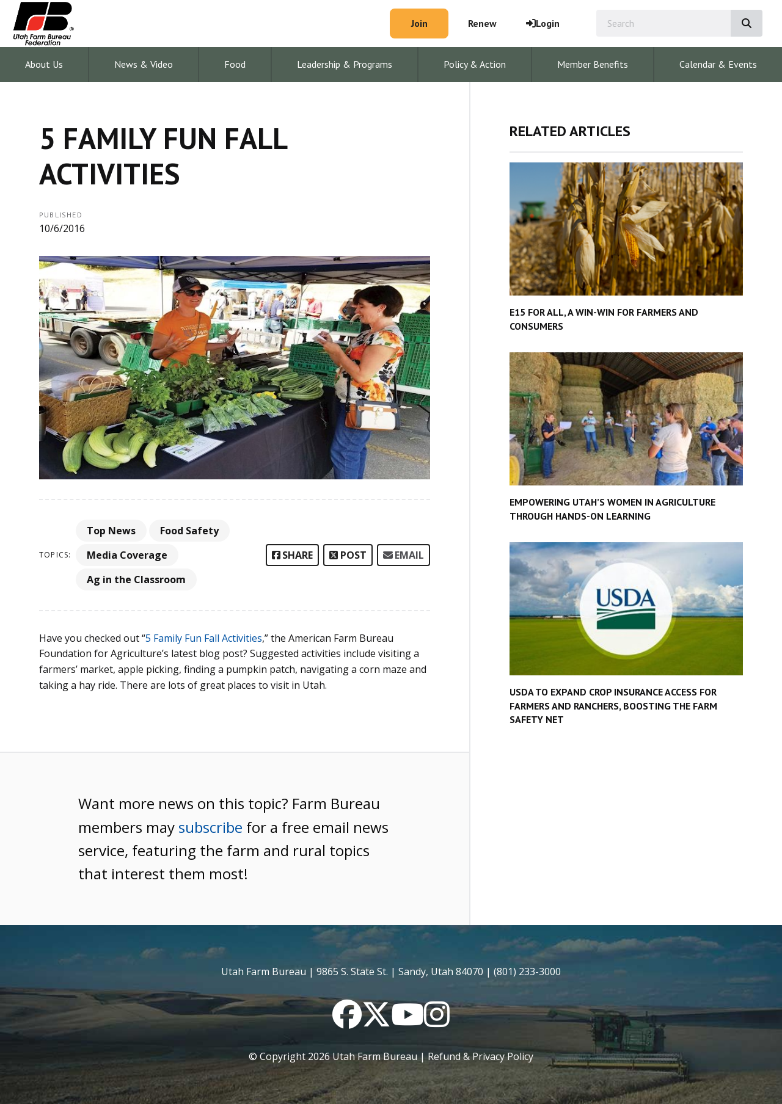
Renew (482, 23)
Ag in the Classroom (136, 579)
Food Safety (189, 530)
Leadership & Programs (344, 64)
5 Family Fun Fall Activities (203, 638)
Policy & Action (475, 64)
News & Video (143, 64)
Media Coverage (127, 555)
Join (419, 23)
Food (235, 64)
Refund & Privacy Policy (480, 1056)
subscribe (210, 827)
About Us (44, 64)
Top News (111, 530)
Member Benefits (592, 64)
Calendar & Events (718, 64)
